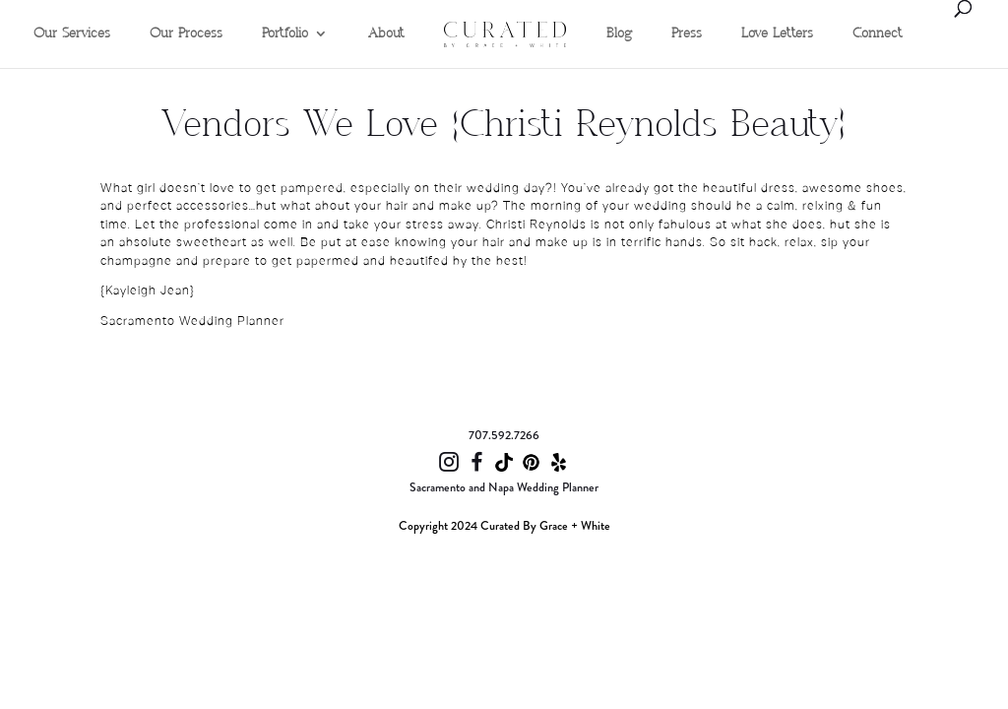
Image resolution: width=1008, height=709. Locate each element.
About (386, 34)
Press (686, 34)
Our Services (71, 34)
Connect (877, 34)
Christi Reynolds (538, 225)
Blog (619, 34)
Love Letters (777, 34)
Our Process (186, 34)
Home (461, 6)
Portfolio (285, 34)
